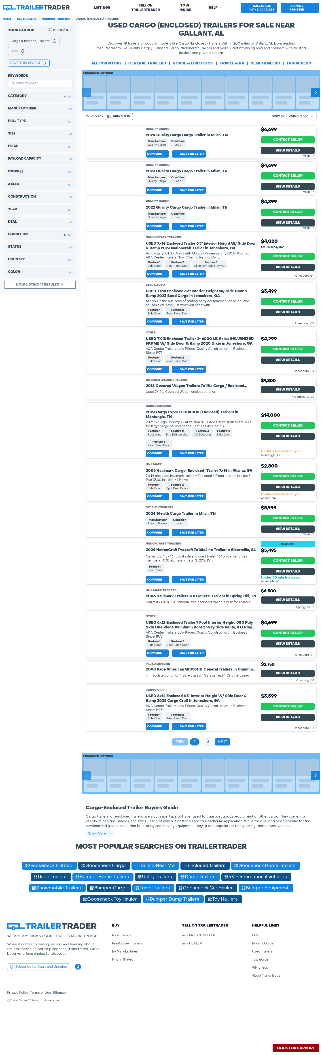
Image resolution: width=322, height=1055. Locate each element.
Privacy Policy (17, 1037)
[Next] (315, 92)
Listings (105, 8)
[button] (258, 8)
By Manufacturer (125, 996)
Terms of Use (40, 1037)
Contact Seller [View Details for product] (288, 145)
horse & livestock (193, 63)
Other (151, 363)
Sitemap (59, 1037)
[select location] (259, 8)
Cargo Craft (156, 734)
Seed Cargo (155, 316)
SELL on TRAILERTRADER (150, 7)
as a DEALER (192, 988)
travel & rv (232, 63)
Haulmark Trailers (161, 635)
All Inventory (106, 63)
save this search (28, 63)
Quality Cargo (157, 129)
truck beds (298, 63)
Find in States (122, 1004)
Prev (180, 786)
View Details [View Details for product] (288, 156)
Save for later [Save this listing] (189, 164)
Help (216, 8)
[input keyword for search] (40, 83)
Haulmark (154, 495)
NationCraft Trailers (163, 268)
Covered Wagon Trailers (166, 411)
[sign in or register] (300, 8)
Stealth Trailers (159, 542)
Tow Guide (185, 7)
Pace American (158, 708)
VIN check (260, 1012)
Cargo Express (158, 437)
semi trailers (265, 63)
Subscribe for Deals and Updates (38, 1011)
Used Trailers (262, 996)
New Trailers (121, 980)
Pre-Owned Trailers (127, 988)
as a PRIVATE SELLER (198, 980)
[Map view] (119, 116)
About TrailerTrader (267, 1020)
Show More (100, 878)
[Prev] (86, 92)
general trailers (147, 63)
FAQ (255, 980)
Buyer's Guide (262, 988)
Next (222, 786)
